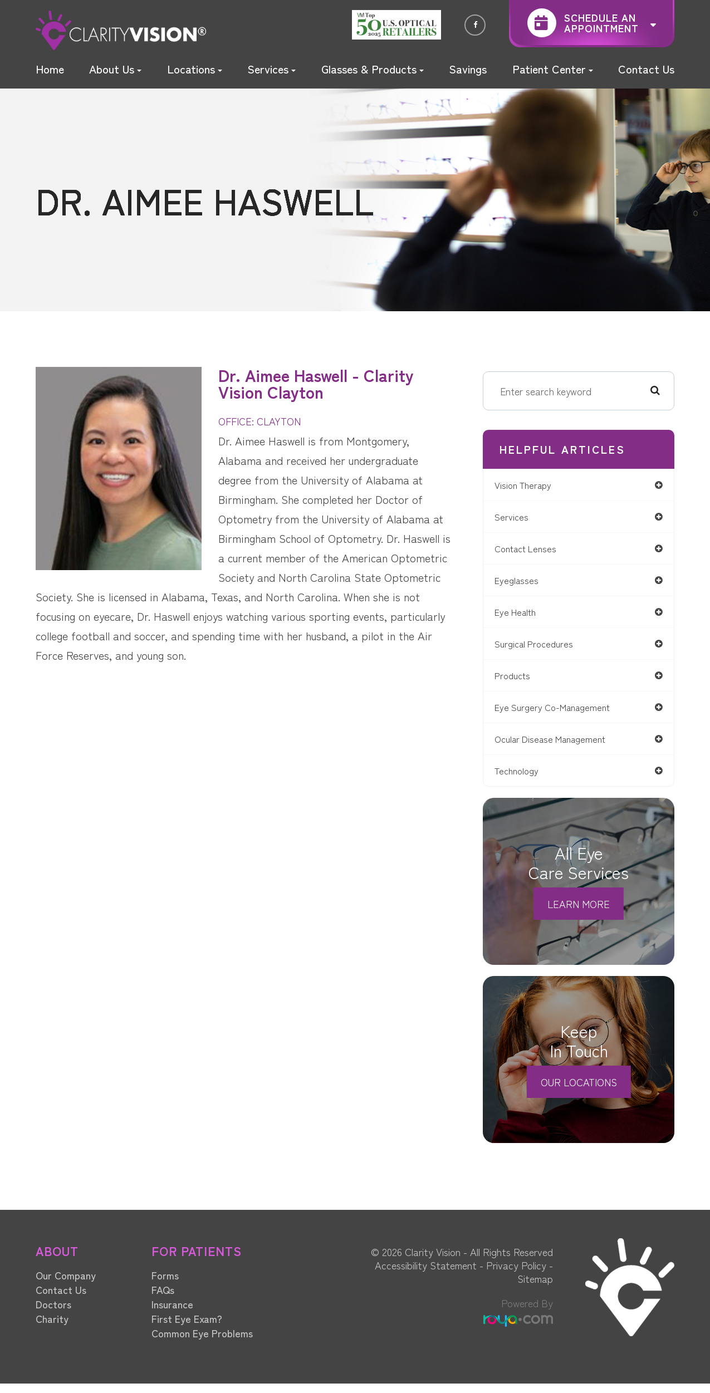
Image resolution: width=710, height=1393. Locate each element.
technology (524, 779)
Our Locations (579, 1091)
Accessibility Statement (426, 1274)
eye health (523, 616)
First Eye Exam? (186, 1328)
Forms (165, 1284)
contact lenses (534, 550)
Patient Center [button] (552, 69)
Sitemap (535, 1288)
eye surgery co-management (563, 714)
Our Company (66, 1284)
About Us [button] (115, 69)
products (520, 681)
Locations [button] (194, 69)
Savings (468, 69)
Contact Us (646, 69)
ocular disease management (560, 746)
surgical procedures (542, 648)
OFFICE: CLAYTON (263, 421)
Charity (52, 1328)
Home (50, 69)
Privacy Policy (516, 1274)
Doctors (53, 1313)
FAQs (162, 1299)
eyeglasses (523, 583)
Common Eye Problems (202, 1342)
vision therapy (531, 485)
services (517, 518)
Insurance (172, 1313)
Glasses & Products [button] (372, 69)
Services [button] (271, 69)
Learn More (578, 913)
